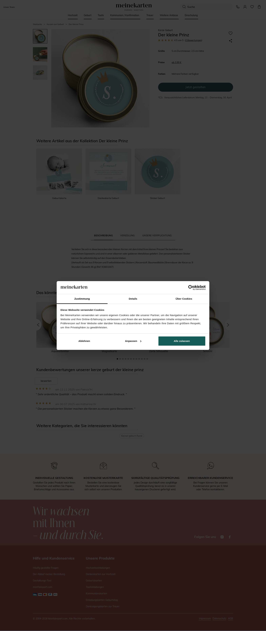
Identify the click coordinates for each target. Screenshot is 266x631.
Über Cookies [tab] (184, 298)
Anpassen (133, 341)
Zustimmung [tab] (82, 298)
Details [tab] (133, 298)
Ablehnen (84, 341)
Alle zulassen (182, 341)
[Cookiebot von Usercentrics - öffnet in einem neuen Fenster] (191, 287)
